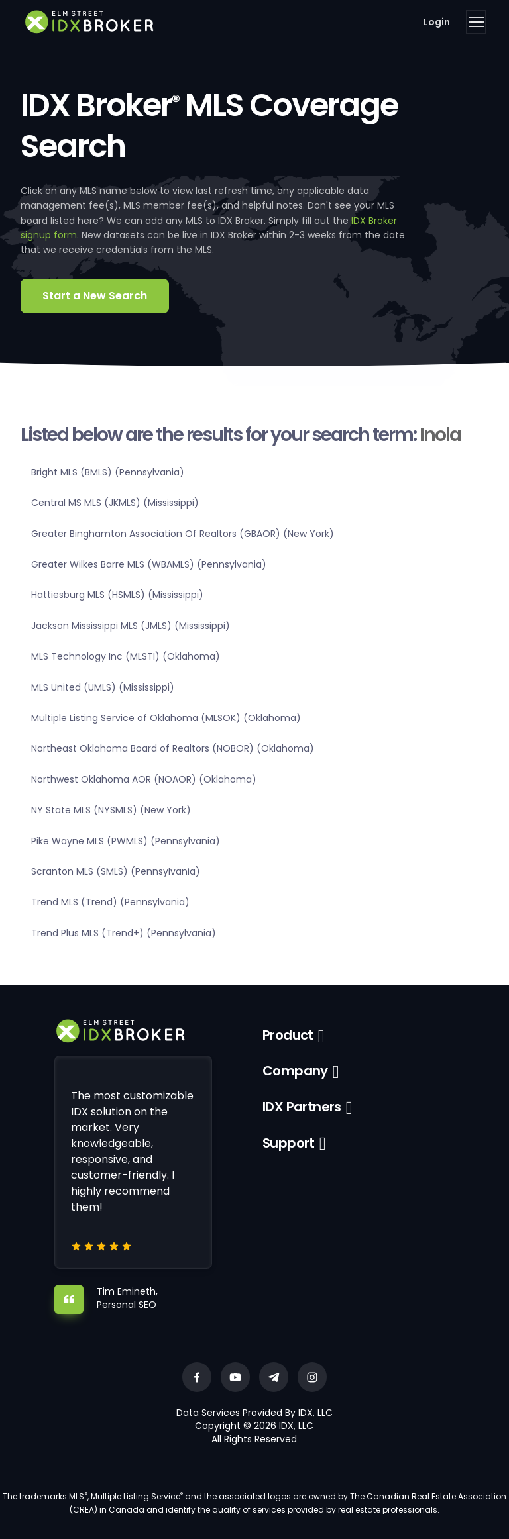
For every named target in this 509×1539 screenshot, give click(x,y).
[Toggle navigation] (476, 22)
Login (437, 21)
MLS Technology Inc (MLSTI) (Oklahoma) (125, 656)
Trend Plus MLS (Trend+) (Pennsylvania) (123, 933)
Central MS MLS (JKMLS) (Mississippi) (115, 502)
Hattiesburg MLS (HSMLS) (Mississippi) (117, 594)
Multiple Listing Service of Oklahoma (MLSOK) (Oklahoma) (166, 717)
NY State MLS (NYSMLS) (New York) (111, 810)
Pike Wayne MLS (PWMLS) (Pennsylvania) (125, 841)
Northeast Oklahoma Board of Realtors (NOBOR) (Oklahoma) (172, 748)
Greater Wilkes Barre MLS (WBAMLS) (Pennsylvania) (148, 564)
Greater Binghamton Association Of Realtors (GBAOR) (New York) (182, 533)
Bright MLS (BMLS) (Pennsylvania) (107, 472)
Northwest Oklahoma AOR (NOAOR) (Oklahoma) (143, 779)
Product (287, 1035)
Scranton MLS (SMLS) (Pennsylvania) (115, 871)
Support (288, 1143)
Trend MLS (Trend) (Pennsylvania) (110, 902)
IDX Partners (301, 1106)
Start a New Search (94, 295)
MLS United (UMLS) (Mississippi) (102, 687)
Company (295, 1071)
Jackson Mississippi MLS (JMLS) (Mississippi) (130, 625)
